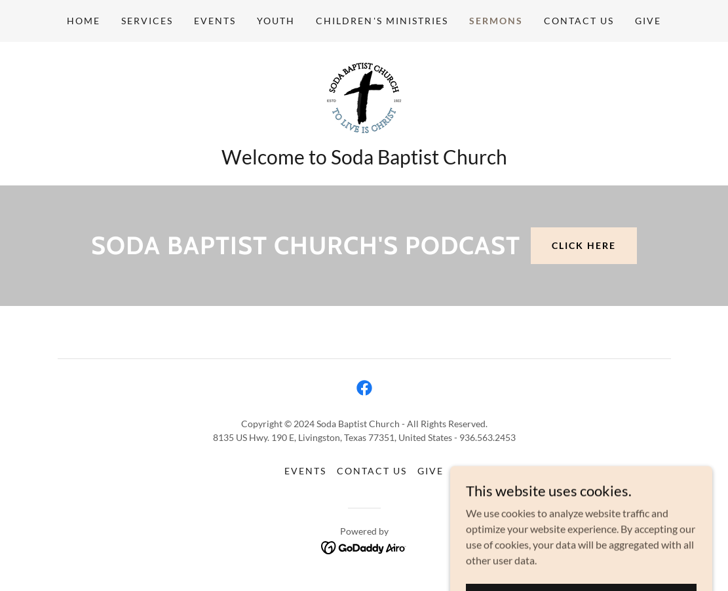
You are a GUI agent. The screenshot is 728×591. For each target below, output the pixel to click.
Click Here (584, 245)
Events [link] (215, 20)
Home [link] (83, 20)
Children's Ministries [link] (382, 20)
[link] (364, 97)
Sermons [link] (496, 20)
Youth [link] (276, 20)
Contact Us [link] (579, 20)
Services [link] (147, 20)
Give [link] (648, 20)
